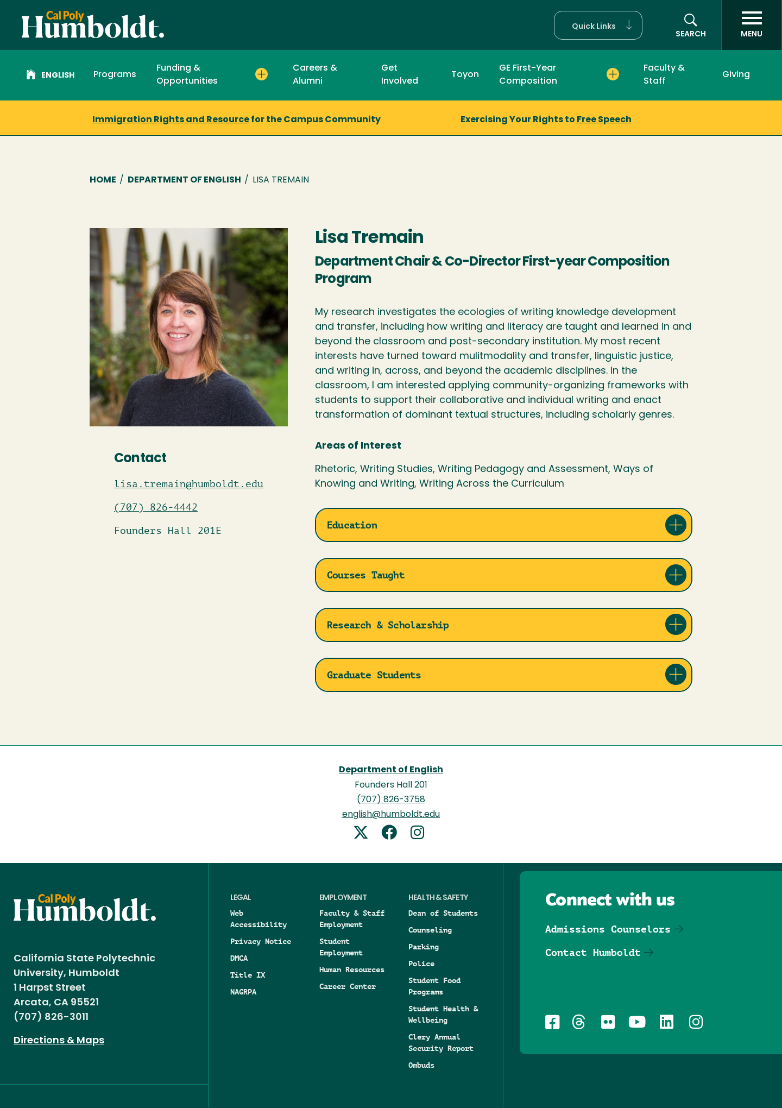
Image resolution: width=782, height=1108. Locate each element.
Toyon (465, 75)
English (50, 76)
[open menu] (751, 25)
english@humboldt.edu (391, 814)
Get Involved (399, 75)
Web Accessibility (258, 919)
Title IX (247, 975)
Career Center (347, 986)
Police (421, 963)
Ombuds (421, 1065)
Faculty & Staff (664, 75)
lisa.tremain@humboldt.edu (188, 484)
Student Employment (341, 947)
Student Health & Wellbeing (443, 1014)
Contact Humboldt (593, 952)
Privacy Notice (260, 941)
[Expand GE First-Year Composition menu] (613, 74)
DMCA (239, 958)
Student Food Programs (434, 986)
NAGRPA (243, 991)
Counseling (430, 930)
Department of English (184, 180)
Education (352, 525)
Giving (736, 75)
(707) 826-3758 (391, 800)
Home (103, 180)
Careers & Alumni (315, 75)
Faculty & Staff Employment (351, 919)
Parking (423, 946)
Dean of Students (443, 913)
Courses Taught (366, 575)
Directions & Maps (59, 1041)
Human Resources (351, 969)
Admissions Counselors (608, 929)
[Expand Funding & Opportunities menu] (261, 74)
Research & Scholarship (388, 625)
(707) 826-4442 (156, 507)
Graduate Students (374, 675)
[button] (598, 25)
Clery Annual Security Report (441, 1043)
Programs (114, 75)
